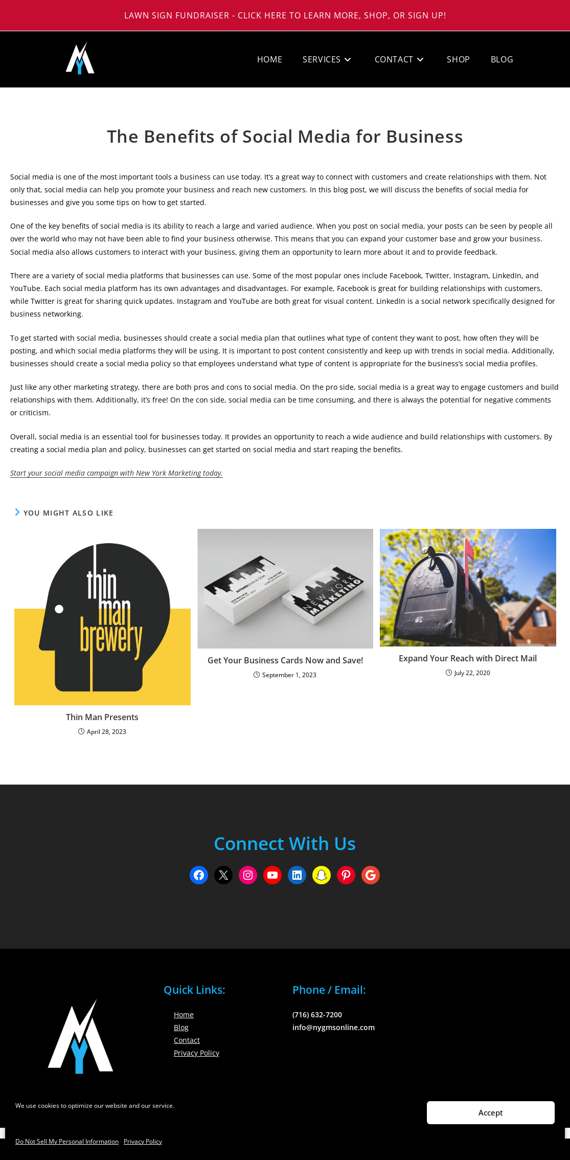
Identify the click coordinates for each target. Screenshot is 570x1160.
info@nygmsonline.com (333, 1027)
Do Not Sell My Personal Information (67, 1141)
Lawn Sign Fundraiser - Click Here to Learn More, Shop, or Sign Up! (285, 15)
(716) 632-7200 (317, 1014)
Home (184, 1014)
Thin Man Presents (102, 717)
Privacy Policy (143, 1141)
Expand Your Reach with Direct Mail (468, 658)
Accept (490, 1112)
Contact (187, 1040)
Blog (181, 1027)
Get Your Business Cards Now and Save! (285, 660)
